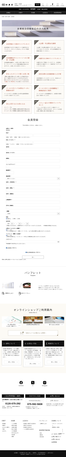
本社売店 (42, 436)
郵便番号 (8, 170)
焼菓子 (3, 425)
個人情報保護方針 (31, 252)
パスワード (9, 239)
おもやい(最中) (5, 427)
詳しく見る (11, 362)
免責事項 (34, 452)
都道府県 (8, 176)
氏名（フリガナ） (11, 139)
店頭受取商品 (58, 12)
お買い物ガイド (56, 436)
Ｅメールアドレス (11, 164)
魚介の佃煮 (14, 429)
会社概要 (16, 452)
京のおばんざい (15, 432)
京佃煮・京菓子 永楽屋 (6, 16)
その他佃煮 (14, 430)
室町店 (41, 434)
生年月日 (8, 221)
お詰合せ (25, 420)
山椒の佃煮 (14, 427)
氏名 (7, 132)
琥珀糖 (3, 423)
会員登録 (54, 442)
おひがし (4, 430)
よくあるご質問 (56, 434)
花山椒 (13, 434)
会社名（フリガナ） (10, 152)
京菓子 (4, 420)
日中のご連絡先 (9, 205)
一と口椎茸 (14, 423)
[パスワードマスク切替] (58, 241)
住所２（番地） (10, 188)
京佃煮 (13, 420)
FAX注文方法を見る (35, 400)
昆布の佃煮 (14, 425)
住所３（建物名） (10, 193)
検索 (37, 4)
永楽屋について (56, 420)
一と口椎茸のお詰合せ (28, 429)
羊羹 (3, 429)
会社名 (7, 146)
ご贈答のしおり (43, 423)
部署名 (7, 158)
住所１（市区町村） (11, 182)
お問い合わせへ (54, 400)
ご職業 (7, 211)
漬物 (13, 436)
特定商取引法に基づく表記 (25, 452)
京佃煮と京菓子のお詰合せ (29, 423)
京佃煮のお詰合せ (27, 427)
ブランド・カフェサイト (57, 424)
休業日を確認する (16, 406)
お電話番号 (9, 199)
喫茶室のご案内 (55, 427)
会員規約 (9, 247)
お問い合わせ (56, 439)
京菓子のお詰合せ (27, 425)
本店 (41, 433)
